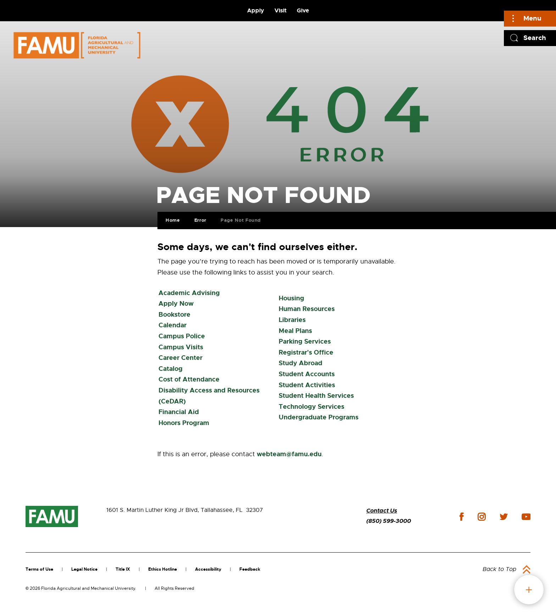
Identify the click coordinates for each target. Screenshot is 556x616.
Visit (280, 10)
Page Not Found (239, 219)
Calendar (173, 325)
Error (199, 219)
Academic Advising (189, 293)
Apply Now (176, 303)
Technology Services (311, 406)
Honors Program (184, 423)
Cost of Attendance (189, 379)
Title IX (123, 569)
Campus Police (182, 336)
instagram (481, 517)
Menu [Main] (532, 18)
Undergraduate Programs (318, 417)
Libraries (292, 320)
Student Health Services (316, 395)
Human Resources (307, 309)
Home (171, 219)
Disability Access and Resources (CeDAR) (209, 396)
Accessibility (208, 569)
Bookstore (174, 314)
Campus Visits (181, 347)
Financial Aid (179, 412)
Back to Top (499, 569)
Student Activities (307, 385)
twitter (503, 517)
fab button (529, 589)
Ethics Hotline (162, 569)
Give (303, 10)
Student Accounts (307, 374)
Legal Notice (84, 569)
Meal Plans (295, 331)
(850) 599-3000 (388, 521)
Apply (255, 10)
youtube (526, 517)
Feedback (249, 569)
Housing (291, 298)
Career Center (180, 358)
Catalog (171, 368)
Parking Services (305, 341)
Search (534, 37)
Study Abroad (300, 363)
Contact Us (381, 510)
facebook (461, 517)
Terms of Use (39, 569)
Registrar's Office (306, 352)
